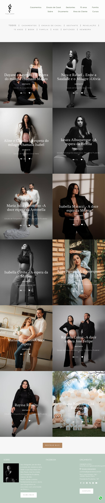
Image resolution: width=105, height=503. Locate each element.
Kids (56, 29)
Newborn (85, 29)
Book (31, 29)
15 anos (83, 7)
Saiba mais (28, 495)
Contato (86, 491)
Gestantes (70, 7)
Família (43, 29)
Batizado (69, 29)
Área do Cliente (80, 11)
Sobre (50, 11)
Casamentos (35, 7)
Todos (12, 25)
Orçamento (63, 11)
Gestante (72, 25)
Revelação (89, 25)
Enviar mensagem (89, 469)
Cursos (95, 11)
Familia (95, 7)
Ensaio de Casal (53, 7)
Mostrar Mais (52, 445)
